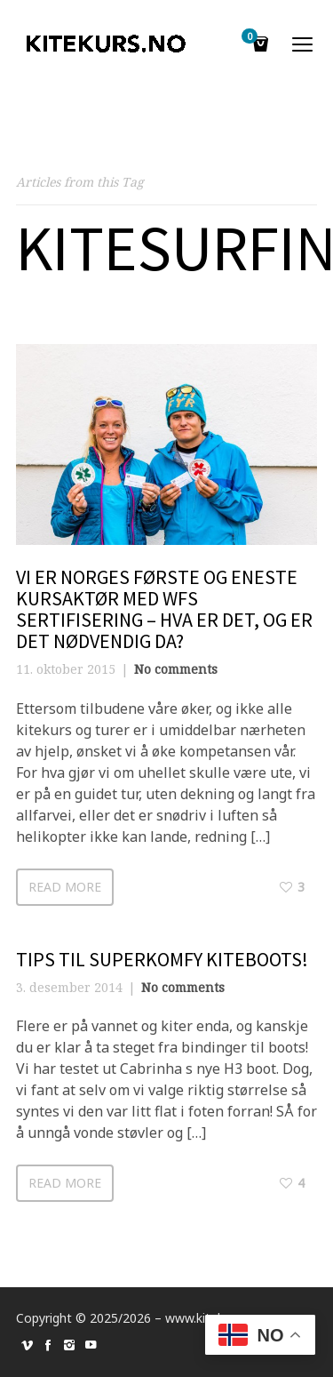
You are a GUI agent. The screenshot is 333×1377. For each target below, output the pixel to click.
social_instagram (69, 1345)
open (303, 44)
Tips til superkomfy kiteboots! (162, 959)
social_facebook (48, 1345)
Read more (64, 886)
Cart (252, 38)
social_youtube (90, 1345)
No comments (176, 668)
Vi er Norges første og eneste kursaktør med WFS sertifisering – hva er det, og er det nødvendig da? (164, 609)
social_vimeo (26, 1345)
